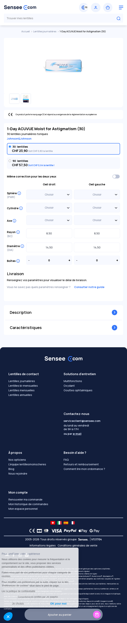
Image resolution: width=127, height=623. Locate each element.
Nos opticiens (17, 459)
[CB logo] (38, 531)
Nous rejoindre (17, 473)
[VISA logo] (55, 531)
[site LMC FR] (72, 522)
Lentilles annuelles (20, 395)
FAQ (66, 459)
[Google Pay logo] (93, 531)
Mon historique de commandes (28, 504)
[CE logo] (31, 531)
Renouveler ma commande (25, 499)
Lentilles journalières (45, 31)
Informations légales (43, 545)
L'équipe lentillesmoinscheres (27, 464)
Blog (11, 469)
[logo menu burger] (121, 7)
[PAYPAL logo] (69, 531)
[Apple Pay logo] (81, 531)
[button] (8, 616)
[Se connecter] (95, 7)
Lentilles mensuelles (21, 390)
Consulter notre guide (89, 287)
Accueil (25, 31)
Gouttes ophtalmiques (78, 390)
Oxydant (69, 385)
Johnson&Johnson (19, 138)
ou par (72, 434)
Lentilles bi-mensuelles (23, 385)
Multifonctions (73, 381)
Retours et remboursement (81, 464)
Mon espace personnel (23, 509)
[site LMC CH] (53, 523)
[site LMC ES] (66, 523)
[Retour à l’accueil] (33, 7)
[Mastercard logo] (45, 531)
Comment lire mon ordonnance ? (84, 469)
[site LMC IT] (59, 523)
